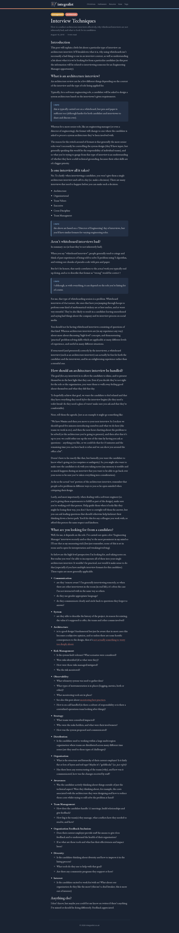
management (57, 14)
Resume (112, 4)
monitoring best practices (92, 699)
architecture (71, 14)
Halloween (102, 4)
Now (120, 4)
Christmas (91, 4)
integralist (62, 4)
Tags (126, 4)
